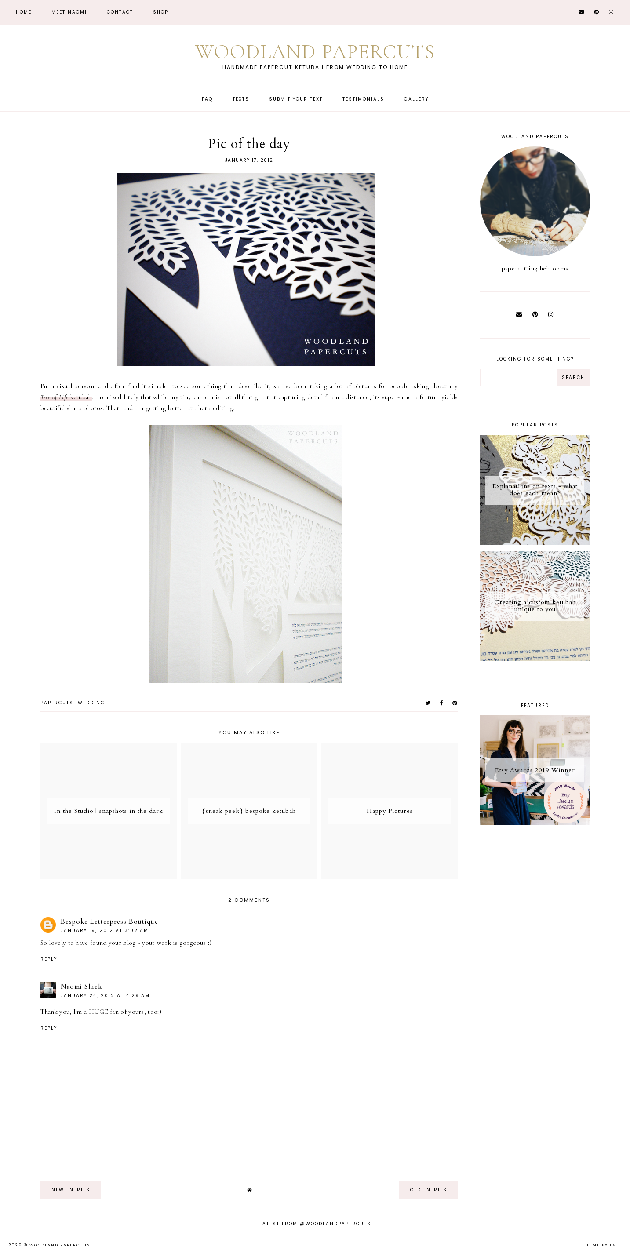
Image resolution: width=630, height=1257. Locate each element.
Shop (160, 12)
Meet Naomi (69, 12)
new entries (70, 1190)
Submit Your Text (296, 99)
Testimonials (363, 99)
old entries (428, 1190)
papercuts (56, 703)
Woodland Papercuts (315, 52)
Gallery (416, 99)
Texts (241, 99)
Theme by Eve (600, 1245)
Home (24, 12)
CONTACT (120, 12)
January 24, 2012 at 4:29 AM (105, 995)
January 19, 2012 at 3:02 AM (105, 930)
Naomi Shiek (81, 986)
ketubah (66, 397)
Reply (48, 959)
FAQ (207, 99)
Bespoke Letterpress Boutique (109, 921)
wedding (91, 703)
